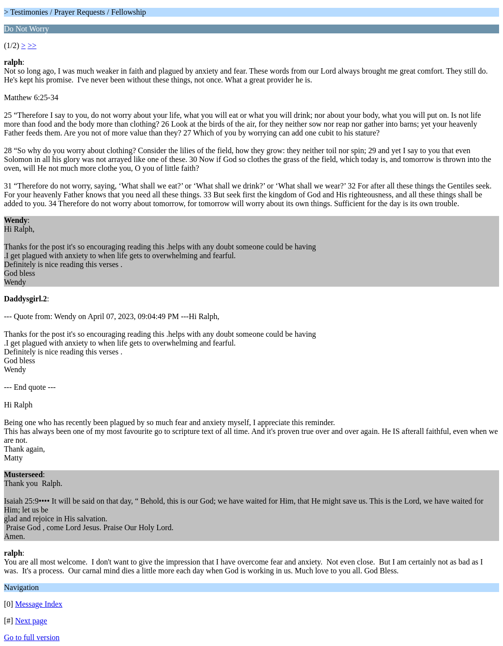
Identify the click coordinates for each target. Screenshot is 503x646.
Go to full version (31, 637)
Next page (31, 621)
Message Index (38, 604)
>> (32, 45)
